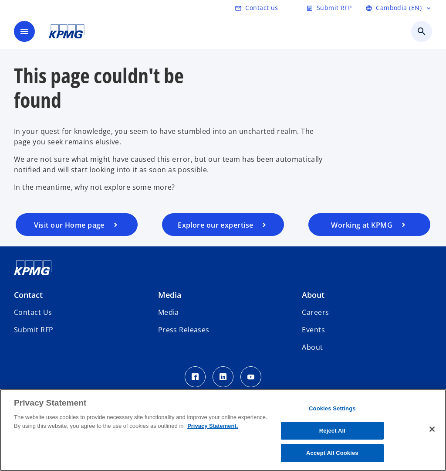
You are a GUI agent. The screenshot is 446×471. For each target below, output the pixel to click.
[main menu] (24, 31)
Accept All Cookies (332, 453)
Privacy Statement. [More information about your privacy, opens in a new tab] (212, 426)
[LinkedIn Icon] (223, 376)
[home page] (77, 224)
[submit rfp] (328, 7)
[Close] (432, 429)
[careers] (369, 224)
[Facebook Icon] (195, 376)
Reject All (332, 430)
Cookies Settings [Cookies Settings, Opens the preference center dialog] (332, 408)
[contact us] (256, 7)
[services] (223, 224)
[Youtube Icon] (250, 376)
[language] (398, 7)
